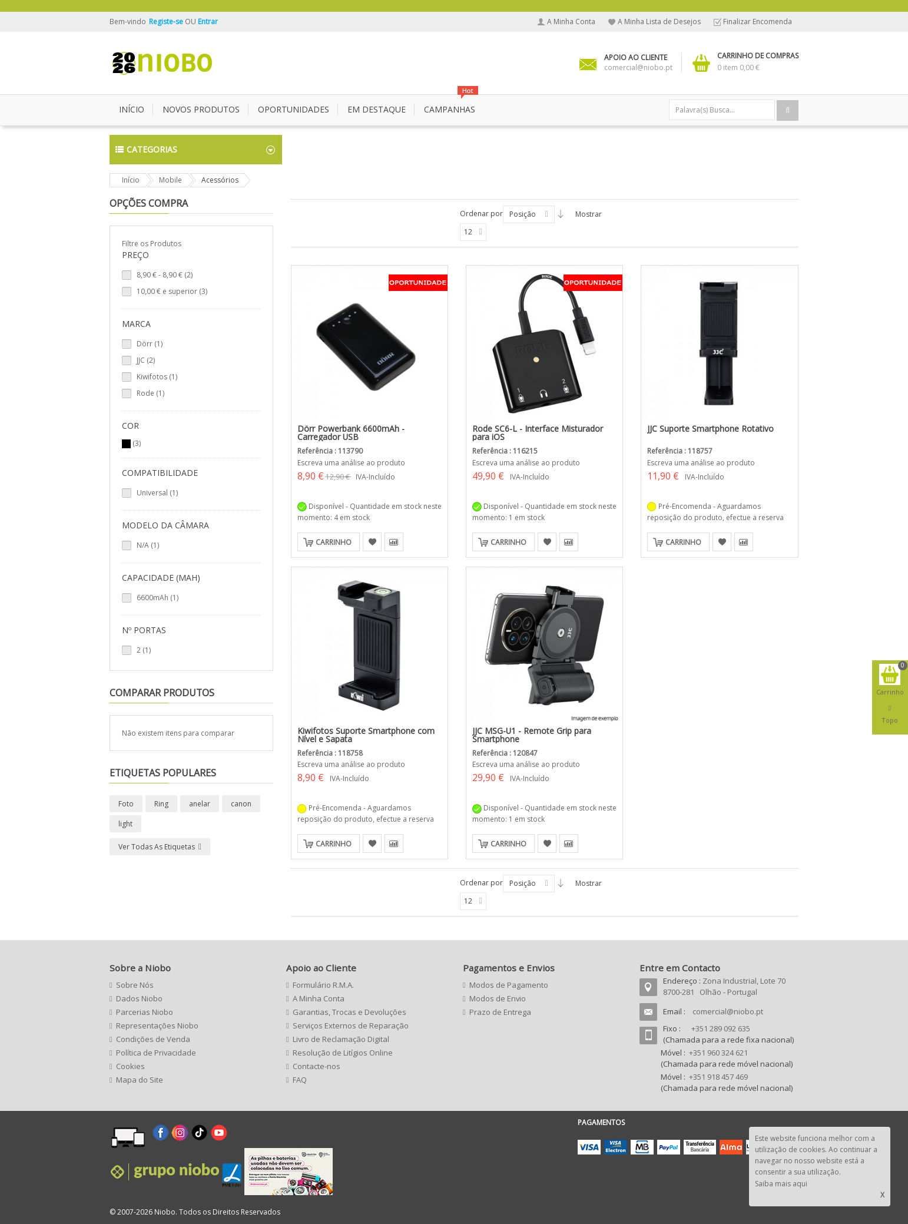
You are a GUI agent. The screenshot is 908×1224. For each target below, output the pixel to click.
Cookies (130, 1066)
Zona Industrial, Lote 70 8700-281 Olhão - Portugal (724, 986)
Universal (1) (157, 493)
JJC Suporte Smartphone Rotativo (710, 428)
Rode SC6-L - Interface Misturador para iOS (537, 432)
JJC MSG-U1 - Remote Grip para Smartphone (531, 735)
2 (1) (144, 650)
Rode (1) (150, 393)
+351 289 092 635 (720, 1028)
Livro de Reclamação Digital (341, 1039)
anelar (199, 804)
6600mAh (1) (157, 598)
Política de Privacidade (156, 1052)
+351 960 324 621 (718, 1052)
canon (241, 804)
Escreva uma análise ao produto (351, 463)
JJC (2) (146, 360)
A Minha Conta (571, 21)
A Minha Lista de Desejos (659, 21)
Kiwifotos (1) (157, 377)
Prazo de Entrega (500, 1012)
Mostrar (588, 214)
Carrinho (334, 542)
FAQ (300, 1079)
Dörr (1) (150, 344)
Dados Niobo (139, 998)
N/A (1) (148, 545)
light (125, 824)
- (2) (165, 275)
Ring (161, 804)
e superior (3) (172, 291)
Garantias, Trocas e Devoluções (349, 1012)
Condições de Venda (153, 1039)
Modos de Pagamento (508, 985)
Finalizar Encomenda (757, 21)
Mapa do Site (139, 1079)
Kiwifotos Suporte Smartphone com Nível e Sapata (366, 735)
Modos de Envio (497, 998)
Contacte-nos (316, 1066)
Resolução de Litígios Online (343, 1052)
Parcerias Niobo (144, 1012)
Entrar (208, 21)
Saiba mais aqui (781, 1184)
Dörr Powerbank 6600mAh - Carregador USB (351, 432)
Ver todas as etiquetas (156, 847)
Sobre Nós (135, 985)
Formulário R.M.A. (323, 985)
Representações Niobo (157, 1025)
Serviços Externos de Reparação (351, 1025)
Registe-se (167, 21)
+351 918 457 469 (718, 1076)
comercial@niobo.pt (727, 1011)
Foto (126, 804)
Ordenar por (481, 214)
